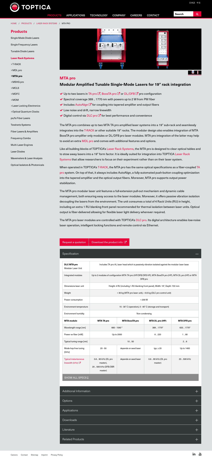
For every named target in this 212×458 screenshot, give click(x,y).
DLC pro (92, 115)
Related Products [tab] (73, 439)
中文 (199, 2)
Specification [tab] (70, 253)
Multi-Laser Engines (22, 145)
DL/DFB (129, 93)
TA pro (92, 93)
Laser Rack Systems (46, 23)
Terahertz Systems (21, 125)
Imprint (44, 454)
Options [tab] (67, 400)
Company (118, 15)
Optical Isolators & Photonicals (27, 165)
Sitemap (34, 454)
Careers (136, 15)
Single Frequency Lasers (24, 44)
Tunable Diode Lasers (22, 51)
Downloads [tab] (69, 420)
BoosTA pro (109, 93)
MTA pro (17, 76)
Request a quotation (74, 242)
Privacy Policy (57, 454)
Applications (75, 15)
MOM (15, 100)
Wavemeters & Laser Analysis (26, 158)
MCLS (15, 88)
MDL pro (17, 70)
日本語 (192, 2)
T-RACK (16, 64)
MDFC (16, 94)
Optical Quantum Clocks (25, 111)
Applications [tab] (70, 410)
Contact (153, 15)
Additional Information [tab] (76, 391)
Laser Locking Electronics (26, 105)
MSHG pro (18, 82)
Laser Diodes (18, 151)
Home (14, 23)
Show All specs (76, 377)
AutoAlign (81, 104)
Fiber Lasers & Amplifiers (24, 131)
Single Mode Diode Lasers (25, 38)
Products (54, 15)
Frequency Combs (21, 138)
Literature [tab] (68, 429)
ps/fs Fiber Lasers (20, 118)
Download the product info (107, 242)
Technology (99, 15)
